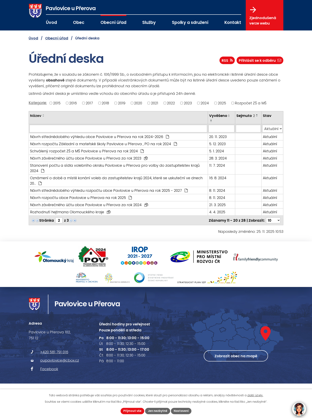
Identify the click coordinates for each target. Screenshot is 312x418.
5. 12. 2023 (217, 143)
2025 (222, 103)
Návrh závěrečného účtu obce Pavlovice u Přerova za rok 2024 (89, 204)
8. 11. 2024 (217, 190)
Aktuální (270, 136)
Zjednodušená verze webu (262, 16)
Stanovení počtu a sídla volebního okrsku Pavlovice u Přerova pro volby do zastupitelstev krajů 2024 (115, 168)
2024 (205, 103)
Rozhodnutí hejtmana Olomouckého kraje (70, 211)
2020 (138, 103)
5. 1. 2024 (216, 151)
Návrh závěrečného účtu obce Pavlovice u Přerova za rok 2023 (89, 158)
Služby (149, 22)
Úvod (51, 22)
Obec (78, 22)
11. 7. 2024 (217, 165)
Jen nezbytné (157, 411)
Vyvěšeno (219, 115)
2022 (171, 103)
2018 (105, 103)
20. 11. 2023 (218, 136)
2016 (73, 103)
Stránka (46, 220)
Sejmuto (245, 115)
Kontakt (232, 22)
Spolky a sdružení (190, 22)
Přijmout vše (132, 411)
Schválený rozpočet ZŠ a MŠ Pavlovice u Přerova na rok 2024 (87, 151)
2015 (56, 103)
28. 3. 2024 (218, 158)
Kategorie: (38, 102)
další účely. (255, 395)
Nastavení (181, 411)
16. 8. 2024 (217, 177)
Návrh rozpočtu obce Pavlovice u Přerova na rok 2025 (81, 197)
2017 (89, 103)
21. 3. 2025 (217, 204)
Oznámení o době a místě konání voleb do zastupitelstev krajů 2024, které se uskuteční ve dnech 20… (116, 180)
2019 (121, 103)
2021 (154, 103)
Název (35, 115)
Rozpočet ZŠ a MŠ (250, 103)
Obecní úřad (113, 22)
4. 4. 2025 (217, 211)
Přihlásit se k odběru (260, 60)
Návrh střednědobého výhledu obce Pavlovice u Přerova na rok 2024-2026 (99, 136)
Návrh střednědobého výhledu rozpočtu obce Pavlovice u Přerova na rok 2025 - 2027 (109, 190)
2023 (188, 103)
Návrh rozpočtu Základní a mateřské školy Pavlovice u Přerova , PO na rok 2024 (103, 143)
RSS (227, 60)
